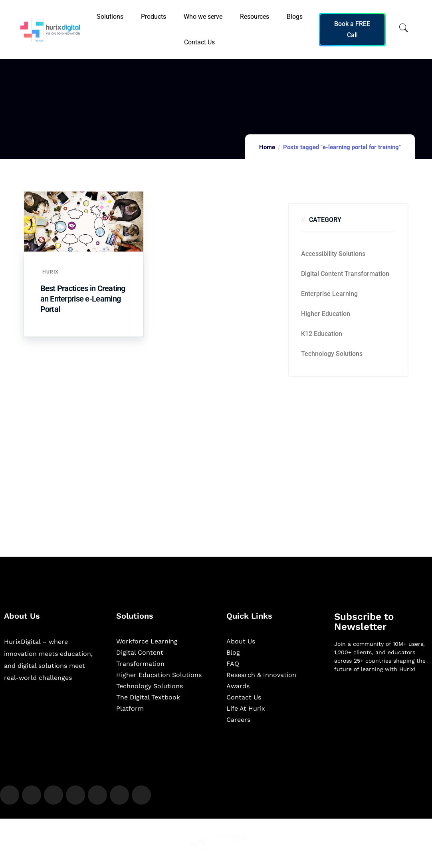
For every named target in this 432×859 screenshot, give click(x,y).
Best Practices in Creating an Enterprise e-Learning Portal (82, 299)
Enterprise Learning (329, 294)
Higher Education (325, 314)
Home (267, 147)
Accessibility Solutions (333, 254)
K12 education (321, 334)
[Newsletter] (381, 721)
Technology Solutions (332, 354)
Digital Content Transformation (345, 274)
